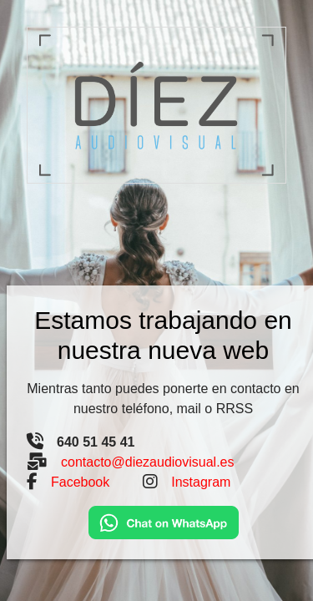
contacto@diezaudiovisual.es (147, 462)
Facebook (80, 482)
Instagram (200, 482)
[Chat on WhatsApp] (163, 521)
